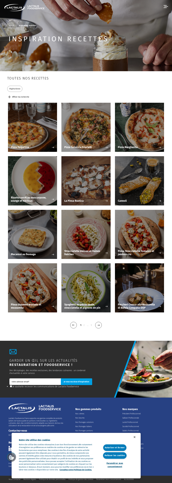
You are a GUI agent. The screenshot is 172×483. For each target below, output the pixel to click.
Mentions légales (29, 479)
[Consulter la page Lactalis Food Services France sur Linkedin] (11, 448)
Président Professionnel (131, 414)
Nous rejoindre (131, 439)
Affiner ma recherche (18, 97)
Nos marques (130, 409)
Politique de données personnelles (52, 479)
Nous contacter (14, 479)
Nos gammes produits (88, 409)
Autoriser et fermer (115, 447)
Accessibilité (129, 479)
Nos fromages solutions (84, 422)
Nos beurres (80, 418)
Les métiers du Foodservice (132, 448)
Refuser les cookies (115, 455)
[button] (165, 6)
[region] (76, 455)
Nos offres (126, 452)
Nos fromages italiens (83, 426)
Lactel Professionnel (130, 422)
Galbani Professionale (130, 418)
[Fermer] (134, 437)
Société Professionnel (130, 426)
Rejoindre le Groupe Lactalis (133, 444)
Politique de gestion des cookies (81, 479)
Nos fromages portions (84, 431)
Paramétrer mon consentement (115, 465)
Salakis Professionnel (130, 431)
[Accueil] (24, 8)
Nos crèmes (79, 414)
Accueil (12, 25)
